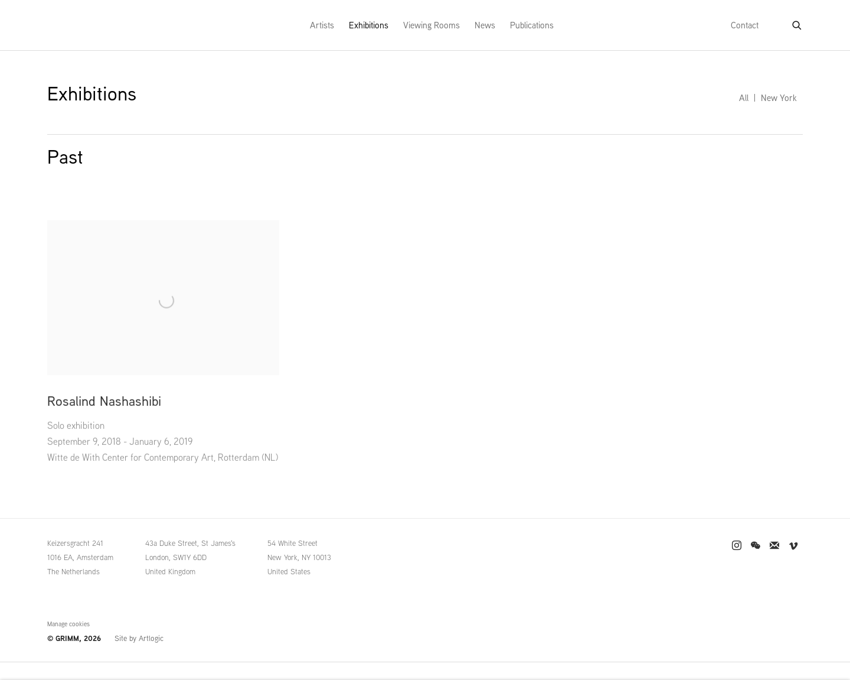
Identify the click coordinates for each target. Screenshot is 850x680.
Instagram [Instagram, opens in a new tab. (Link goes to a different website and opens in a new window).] (736, 545)
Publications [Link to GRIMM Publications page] (532, 25)
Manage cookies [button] (68, 624)
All (743, 98)
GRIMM (71, 25)
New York (779, 98)
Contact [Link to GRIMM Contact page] (745, 25)
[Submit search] (797, 23)
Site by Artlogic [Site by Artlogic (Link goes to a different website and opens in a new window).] (139, 638)
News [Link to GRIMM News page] (485, 25)
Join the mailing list (774, 545)
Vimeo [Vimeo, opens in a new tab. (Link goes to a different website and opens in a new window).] (793, 545)
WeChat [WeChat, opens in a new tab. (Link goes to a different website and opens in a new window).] (755, 545)
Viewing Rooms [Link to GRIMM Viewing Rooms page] (431, 25)
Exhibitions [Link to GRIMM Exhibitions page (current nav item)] (368, 25)
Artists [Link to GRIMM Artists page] (322, 25)
